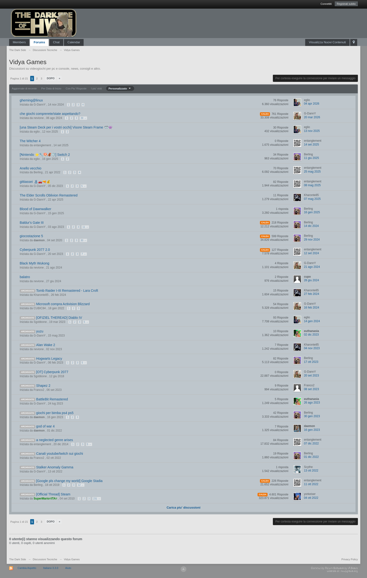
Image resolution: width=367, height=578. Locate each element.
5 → (83, 186)
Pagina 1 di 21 (19, 78)
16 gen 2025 (312, 212)
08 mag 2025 (312, 185)
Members (19, 42)
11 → (85, 227)
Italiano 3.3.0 (50, 568)
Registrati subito (346, 3)
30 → (83, 240)
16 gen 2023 (312, 430)
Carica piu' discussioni (183, 507)
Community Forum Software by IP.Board (334, 567)
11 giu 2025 (311, 158)
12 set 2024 (311, 253)
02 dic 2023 (311, 334)
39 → (83, 118)
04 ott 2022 (311, 497)
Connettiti (326, 3)
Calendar (74, 42)
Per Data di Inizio (51, 88)
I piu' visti (96, 88)
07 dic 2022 (311, 443)
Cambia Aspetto (26, 568)
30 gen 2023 (312, 416)
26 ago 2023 (312, 402)
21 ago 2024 (312, 267)
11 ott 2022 (311, 484)
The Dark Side (17, 559)
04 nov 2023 (312, 348)
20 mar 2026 (312, 117)
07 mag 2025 (312, 199)
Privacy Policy (349, 559)
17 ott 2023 (311, 362)
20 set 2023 (311, 375)
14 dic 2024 (311, 226)
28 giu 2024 (311, 280)
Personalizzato (120, 88)
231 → (96, 498)
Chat (56, 42)
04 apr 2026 (311, 103)
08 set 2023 (311, 389)
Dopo (50, 78)
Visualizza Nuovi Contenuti (327, 42)
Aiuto (68, 568)
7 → (83, 254)
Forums (39, 42)
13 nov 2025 (312, 131)
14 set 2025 (311, 144)
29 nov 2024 (312, 239)
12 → (81, 485)
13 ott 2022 (311, 470)
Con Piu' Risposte (76, 88)
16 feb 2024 (311, 307)
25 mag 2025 (312, 171)
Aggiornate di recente (24, 88)
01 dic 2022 (311, 457)
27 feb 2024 (311, 294)
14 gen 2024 (312, 321)
